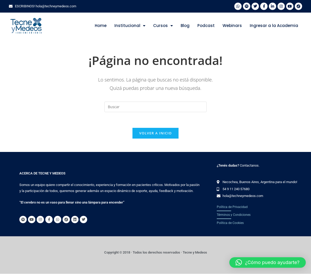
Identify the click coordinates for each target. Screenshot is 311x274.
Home (101, 25)
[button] (267, 262)
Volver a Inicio (155, 133)
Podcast (206, 25)
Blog (185, 25)
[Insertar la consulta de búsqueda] (155, 107)
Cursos (163, 25)
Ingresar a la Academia (274, 25)
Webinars (232, 25)
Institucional (129, 25)
